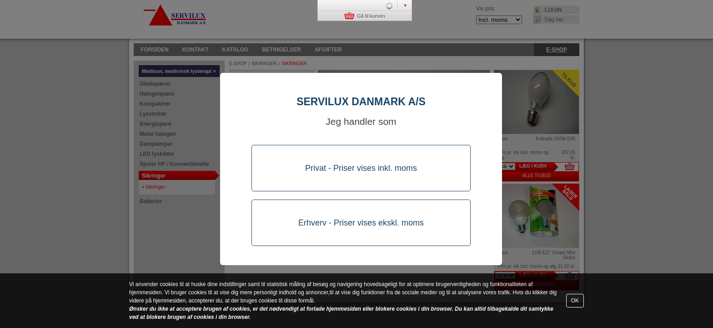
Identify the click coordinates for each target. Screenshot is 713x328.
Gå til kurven (364, 15)
